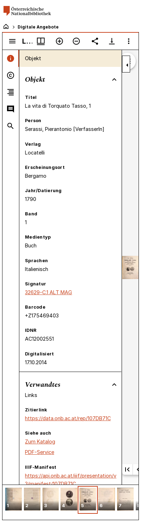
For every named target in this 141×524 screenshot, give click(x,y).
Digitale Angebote (38, 27)
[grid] (70, 502)
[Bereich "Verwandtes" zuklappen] (114, 385)
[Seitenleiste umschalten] (12, 41)
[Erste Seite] (127, 469)
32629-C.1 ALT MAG (48, 292)
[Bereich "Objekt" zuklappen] (114, 79)
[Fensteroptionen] (128, 41)
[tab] (10, 58)
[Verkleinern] (76, 41)
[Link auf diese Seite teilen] (94, 41)
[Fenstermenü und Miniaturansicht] (40, 41)
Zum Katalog (40, 441)
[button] (13, 500)
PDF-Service (39, 452)
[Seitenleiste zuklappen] (127, 65)
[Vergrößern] (59, 41)
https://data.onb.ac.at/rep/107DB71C (68, 418)
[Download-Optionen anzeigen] (111, 41)
